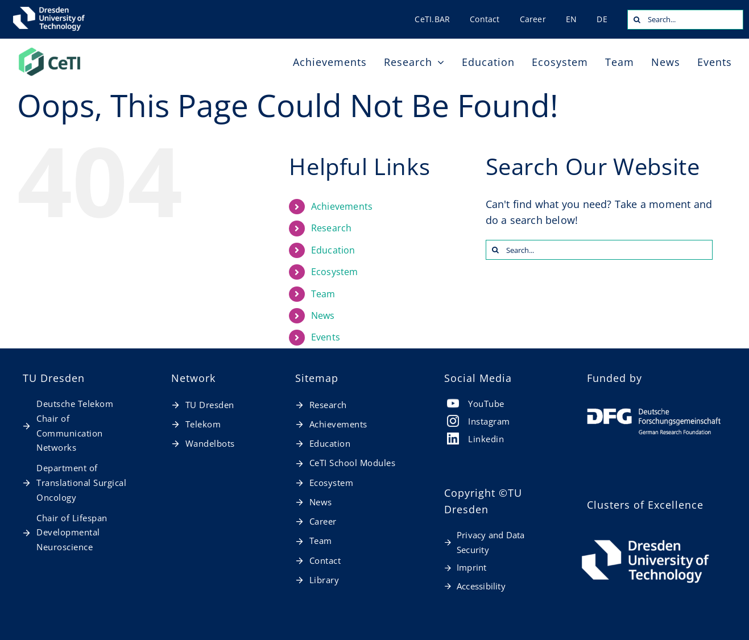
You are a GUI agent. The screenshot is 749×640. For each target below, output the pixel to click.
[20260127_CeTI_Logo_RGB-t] (49, 50)
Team (323, 294)
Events (325, 337)
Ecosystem (334, 271)
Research (331, 228)
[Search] (637, 20)
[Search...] (685, 20)
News (323, 315)
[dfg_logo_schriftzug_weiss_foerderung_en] (654, 413)
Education (333, 250)
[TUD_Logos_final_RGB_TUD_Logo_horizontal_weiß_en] (645, 540)
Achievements (342, 206)
